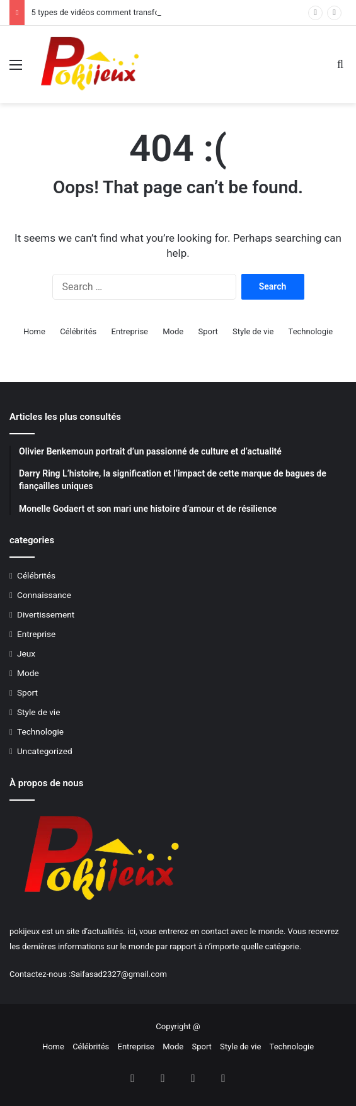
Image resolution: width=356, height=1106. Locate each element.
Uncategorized (44, 751)
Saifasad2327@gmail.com (119, 974)
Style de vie (253, 331)
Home (34, 331)
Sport (207, 331)
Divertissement (45, 614)
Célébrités (78, 331)
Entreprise (130, 331)
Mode (173, 331)
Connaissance (44, 595)
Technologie (311, 331)
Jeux (26, 653)
